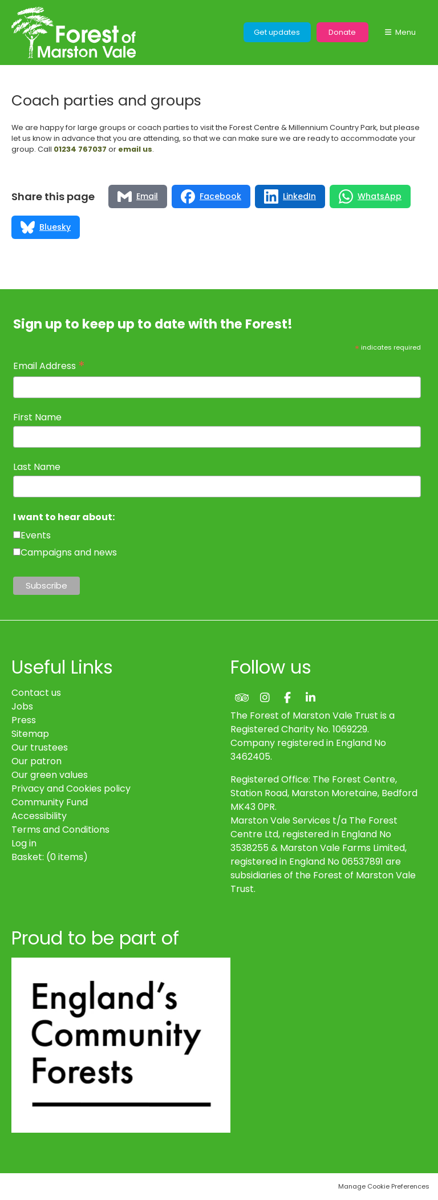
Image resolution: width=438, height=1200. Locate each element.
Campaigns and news (69, 552)
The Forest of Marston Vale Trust (73, 32)
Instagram (264, 697)
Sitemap (30, 733)
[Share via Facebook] (211, 196)
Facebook (287, 697)
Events (36, 535)
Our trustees (39, 747)
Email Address (49, 366)
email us (135, 149)
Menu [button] (405, 32)
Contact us (36, 692)
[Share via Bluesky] (45, 227)
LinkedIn (310, 697)
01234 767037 (80, 149)
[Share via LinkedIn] (290, 196)
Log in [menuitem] (23, 843)
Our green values (49, 774)
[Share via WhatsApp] (370, 196)
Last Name (36, 466)
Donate (342, 32)
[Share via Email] (137, 196)
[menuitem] (49, 856)
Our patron (36, 761)
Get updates (277, 32)
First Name (37, 417)
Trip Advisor (241, 697)
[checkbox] (17, 534)
